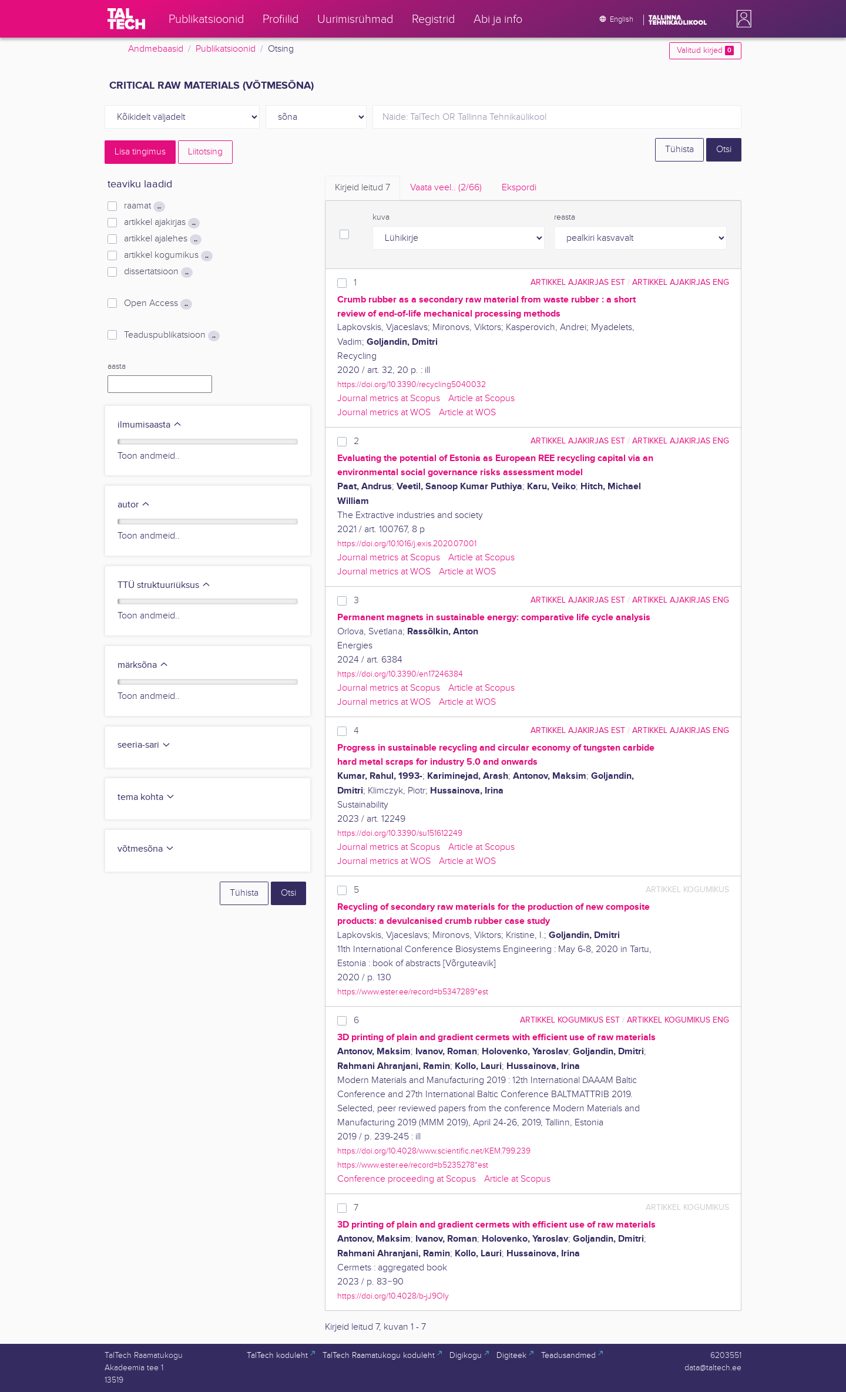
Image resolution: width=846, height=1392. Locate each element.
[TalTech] (126, 19)
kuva (381, 217)
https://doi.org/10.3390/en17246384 (400, 674)
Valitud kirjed (705, 50)
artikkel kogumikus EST (570, 1020)
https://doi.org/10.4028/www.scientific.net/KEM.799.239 (434, 1151)
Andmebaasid (155, 49)
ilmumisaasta (150, 425)
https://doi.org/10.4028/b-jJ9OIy (393, 1296)
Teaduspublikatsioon (172, 335)
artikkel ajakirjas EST (578, 282)
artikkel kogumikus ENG (678, 1020)
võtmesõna (146, 849)
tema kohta (146, 797)
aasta (117, 366)
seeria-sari (144, 745)
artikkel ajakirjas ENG (680, 282)
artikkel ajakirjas (162, 222)
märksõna (143, 665)
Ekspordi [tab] (519, 187)
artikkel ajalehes (163, 239)
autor (134, 504)
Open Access (158, 304)
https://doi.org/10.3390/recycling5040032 (411, 384)
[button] (741, 19)
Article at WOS (467, 412)
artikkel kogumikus (168, 255)
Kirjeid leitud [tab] (362, 187)
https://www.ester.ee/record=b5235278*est (412, 1165)
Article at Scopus (481, 398)
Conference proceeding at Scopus (406, 1179)
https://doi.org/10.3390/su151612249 (399, 833)
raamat (144, 206)
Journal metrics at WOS (384, 412)
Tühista (679, 149)
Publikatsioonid (226, 49)
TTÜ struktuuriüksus (164, 585)
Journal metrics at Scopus (388, 398)
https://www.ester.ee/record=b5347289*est (412, 992)
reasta (564, 217)
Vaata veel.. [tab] (446, 187)
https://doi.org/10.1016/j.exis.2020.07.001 (406, 544)
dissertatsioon (158, 272)
